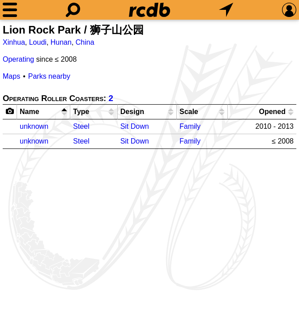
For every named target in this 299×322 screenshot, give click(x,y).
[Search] (73, 10)
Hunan (61, 42)
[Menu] (10, 10)
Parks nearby (49, 76)
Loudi (38, 42)
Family (190, 126)
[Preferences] (289, 10)
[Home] (149, 10)
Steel (81, 126)
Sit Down (134, 126)
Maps (11, 76)
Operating (18, 59)
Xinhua (14, 42)
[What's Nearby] (226, 10)
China (85, 42)
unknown (34, 126)
